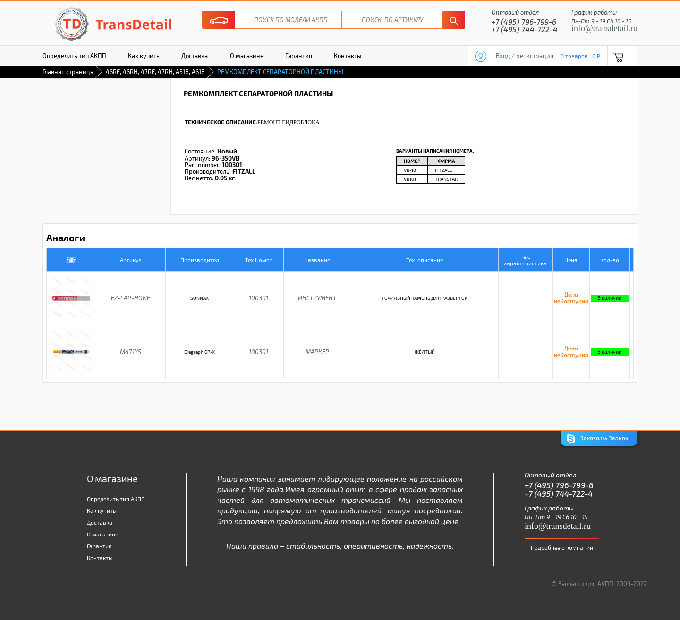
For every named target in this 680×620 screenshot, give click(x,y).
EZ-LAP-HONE (130, 298)
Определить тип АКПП (74, 55)
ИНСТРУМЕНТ (317, 298)
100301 (258, 298)
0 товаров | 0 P (580, 55)
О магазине (247, 55)
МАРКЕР (317, 352)
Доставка (194, 55)
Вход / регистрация (524, 55)
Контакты (347, 55)
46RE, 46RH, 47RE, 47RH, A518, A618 (155, 72)
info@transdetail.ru (604, 28)
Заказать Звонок (597, 438)
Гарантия (298, 55)
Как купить (144, 55)
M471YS (130, 352)
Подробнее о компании (562, 547)
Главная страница (68, 72)
